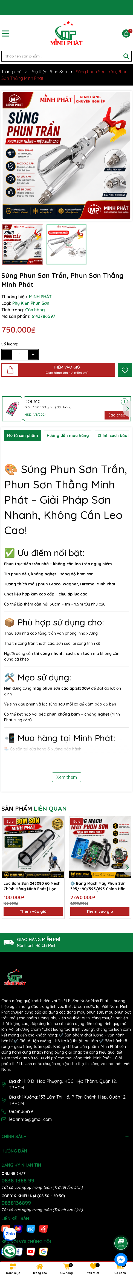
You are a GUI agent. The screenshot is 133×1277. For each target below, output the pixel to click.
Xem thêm (66, 777)
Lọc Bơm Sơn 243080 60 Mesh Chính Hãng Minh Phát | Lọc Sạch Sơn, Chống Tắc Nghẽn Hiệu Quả (32, 886)
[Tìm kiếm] (126, 56)
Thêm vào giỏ (33, 911)
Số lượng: (9, 344)
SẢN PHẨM (34, 808)
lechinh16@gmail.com (30, 1119)
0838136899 (21, 1111)
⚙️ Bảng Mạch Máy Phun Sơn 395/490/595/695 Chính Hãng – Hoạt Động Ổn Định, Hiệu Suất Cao (99, 886)
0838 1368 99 (17, 1180)
